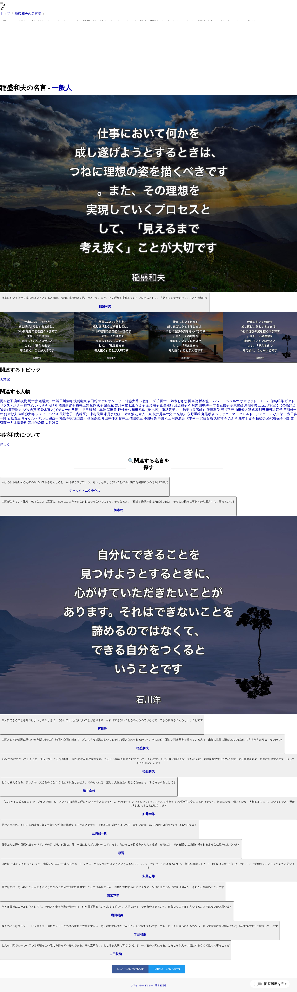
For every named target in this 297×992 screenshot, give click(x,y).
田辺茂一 (52, 418)
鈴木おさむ (179, 401)
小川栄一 (279, 414)
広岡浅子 (96, 405)
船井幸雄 (99, 409)
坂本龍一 (205, 401)
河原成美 (178, 418)
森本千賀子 (246, 418)
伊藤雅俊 (213, 409)
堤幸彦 (33, 401)
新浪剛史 (15, 409)
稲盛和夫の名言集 (28, 13)
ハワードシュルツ (226, 401)
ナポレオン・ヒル (111, 401)
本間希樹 (20, 422)
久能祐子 (220, 418)
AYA (25, 409)
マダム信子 (221, 405)
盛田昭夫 (150, 418)
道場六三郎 (47, 401)
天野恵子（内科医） (74, 414)
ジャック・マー (226, 414)
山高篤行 (166, 405)
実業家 (5, 379)
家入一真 (145, 414)
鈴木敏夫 (10, 414)
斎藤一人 (6, 422)
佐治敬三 (136, 418)
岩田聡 (92, 401)
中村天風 (96, 414)
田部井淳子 (274, 409)
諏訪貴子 (168, 409)
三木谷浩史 (129, 414)
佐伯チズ (149, 401)
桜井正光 (82, 405)
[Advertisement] (148, 52)
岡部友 (289, 418)
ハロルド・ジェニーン (255, 414)
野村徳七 (124, 409)
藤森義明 (97, 418)
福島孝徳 (66, 418)
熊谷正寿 (227, 409)
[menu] (1, 3)
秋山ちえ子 (137, 405)
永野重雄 (193, 414)
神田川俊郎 (64, 401)
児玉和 (87, 409)
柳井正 (124, 418)
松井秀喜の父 (162, 414)
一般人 (62, 87)
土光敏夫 (179, 414)
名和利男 (258, 409)
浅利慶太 (80, 401)
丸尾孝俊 (207, 414)
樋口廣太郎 (81, 418)
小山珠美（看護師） (191, 409)
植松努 (261, 418)
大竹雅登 (52, 422)
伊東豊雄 (236, 405)
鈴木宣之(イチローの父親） (61, 409)
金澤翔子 (152, 405)
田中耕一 (205, 405)
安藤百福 (206, 418)
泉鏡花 (109, 405)
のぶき (233, 418)
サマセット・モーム (255, 401)
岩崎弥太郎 (26, 414)
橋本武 (29, 405)
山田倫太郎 (243, 409)
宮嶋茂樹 (20, 401)
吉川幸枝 (121, 405)
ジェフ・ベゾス (47, 414)
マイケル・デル (33, 418)
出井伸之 (111, 418)
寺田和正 (164, 418)
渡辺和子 (180, 405)
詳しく (5, 444)
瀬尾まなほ (112, 414)
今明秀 (193, 405)
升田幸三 (163, 401)
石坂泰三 (14, 418)
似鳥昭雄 (277, 401)
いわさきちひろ (46, 405)
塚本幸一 (192, 418)
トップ (5, 13)
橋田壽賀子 (67, 405)
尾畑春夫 (250, 405)
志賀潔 (35, 409)
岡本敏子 (6, 401)
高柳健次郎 (36, 422)
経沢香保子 (274, 418)
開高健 (193, 401)
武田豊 (112, 409)
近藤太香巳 (133, 401)
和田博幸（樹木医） (146, 409)
